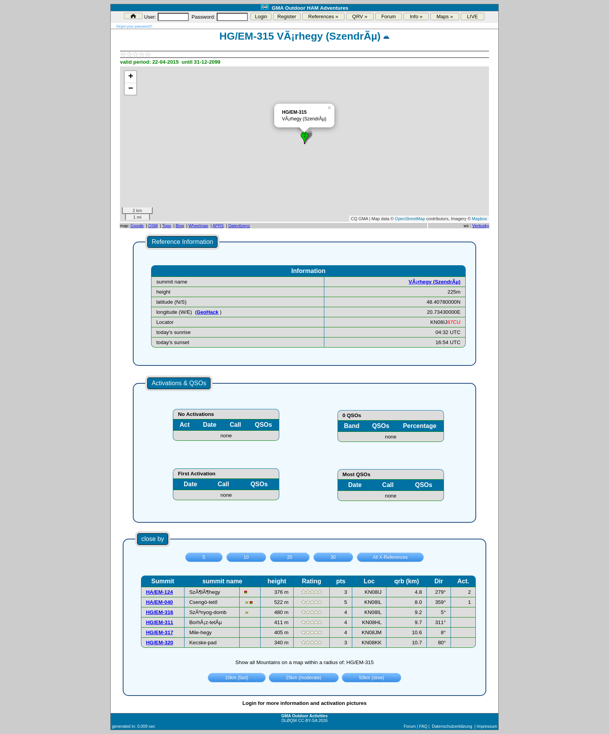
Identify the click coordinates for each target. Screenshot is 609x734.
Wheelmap (198, 225)
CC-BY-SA (307, 720)
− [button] (130, 89)
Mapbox (479, 218)
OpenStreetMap (410, 218)
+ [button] (130, 77)
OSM (153, 225)
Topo (166, 225)
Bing (180, 225)
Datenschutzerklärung (452, 726)
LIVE (472, 16)
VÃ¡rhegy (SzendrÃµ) (435, 282)
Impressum (487, 726)
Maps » (445, 16)
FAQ (423, 726)
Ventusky (480, 225)
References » (323, 16)
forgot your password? (134, 26)
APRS (218, 225)
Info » (416, 16)
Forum (388, 16)
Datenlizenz (239, 225)
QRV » (359, 16)
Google (137, 225)
